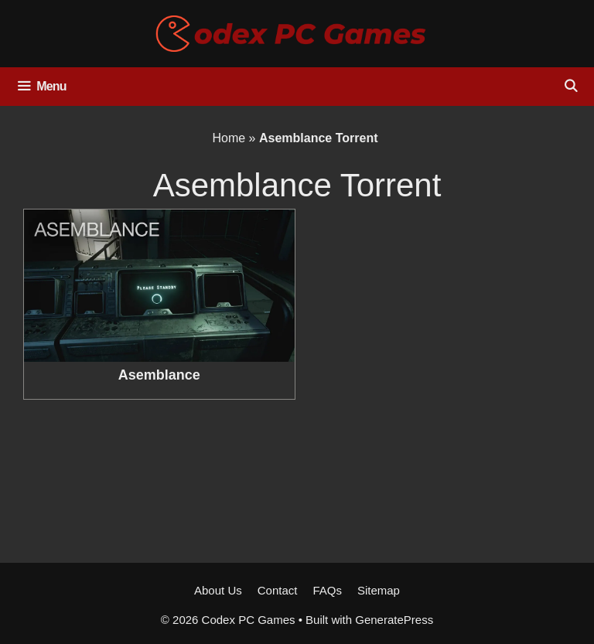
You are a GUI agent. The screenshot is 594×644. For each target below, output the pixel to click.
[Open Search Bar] (570, 86)
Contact (278, 590)
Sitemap (378, 590)
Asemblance (159, 375)
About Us (218, 590)
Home (228, 138)
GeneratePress (394, 619)
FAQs (327, 590)
